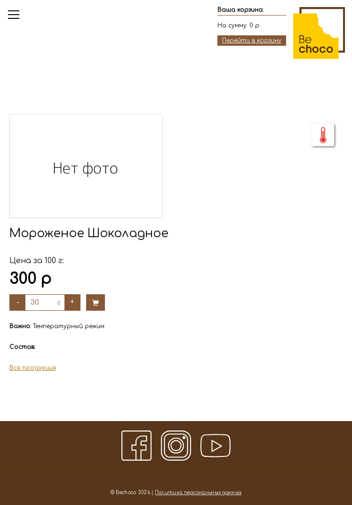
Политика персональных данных (198, 492)
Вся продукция (32, 367)
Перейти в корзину (251, 40)
